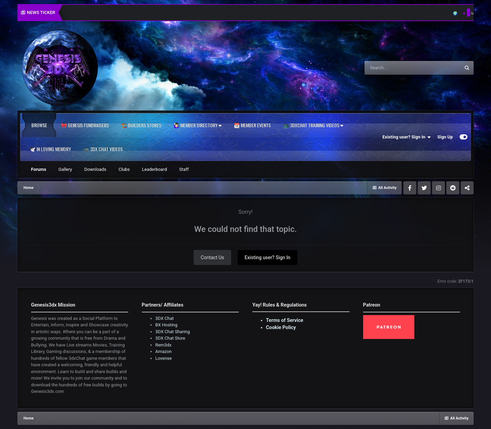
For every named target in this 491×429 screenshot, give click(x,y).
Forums (38, 169)
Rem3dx (163, 344)
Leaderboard (154, 169)
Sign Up (445, 136)
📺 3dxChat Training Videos (313, 125)
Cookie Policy (281, 327)
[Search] (395, 68)
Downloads (95, 169)
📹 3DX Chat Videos (103, 149)
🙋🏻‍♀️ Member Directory (197, 125)
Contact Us (212, 257)
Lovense (163, 358)
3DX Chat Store (170, 338)
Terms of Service (284, 320)
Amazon (163, 351)
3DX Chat (164, 318)
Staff (184, 169)
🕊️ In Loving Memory (50, 149)
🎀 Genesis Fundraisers (85, 125)
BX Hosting (166, 324)
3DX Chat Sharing (172, 331)
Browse (39, 125)
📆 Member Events (252, 125)
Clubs (124, 169)
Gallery (65, 169)
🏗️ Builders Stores (141, 125)
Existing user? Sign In (407, 137)
